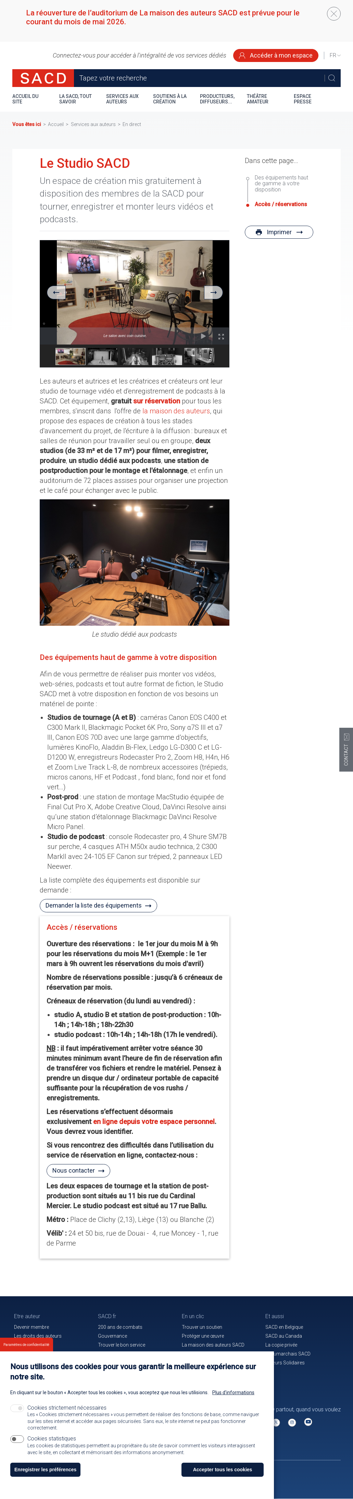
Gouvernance (112, 1336)
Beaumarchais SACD (288, 1354)
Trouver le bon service (121, 1345)
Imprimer (279, 232)
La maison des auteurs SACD (213, 1345)
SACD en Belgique (284, 1327)
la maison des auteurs (176, 411)
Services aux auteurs (122, 98)
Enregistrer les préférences (45, 1469)
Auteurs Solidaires (285, 1362)
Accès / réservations (82, 927)
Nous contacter (73, 1170)
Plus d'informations (233, 1392)
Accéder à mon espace (276, 55)
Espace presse (303, 98)
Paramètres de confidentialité (26, 1345)
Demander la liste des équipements (94, 905)
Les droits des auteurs (38, 1336)
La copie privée (281, 1345)
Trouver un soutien (202, 1327)
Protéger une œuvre (203, 1336)
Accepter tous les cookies (222, 1469)
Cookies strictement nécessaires (66, 1407)
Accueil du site (25, 98)
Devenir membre (31, 1327)
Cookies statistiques (51, 1438)
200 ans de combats (120, 1327)
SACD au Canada (283, 1336)
